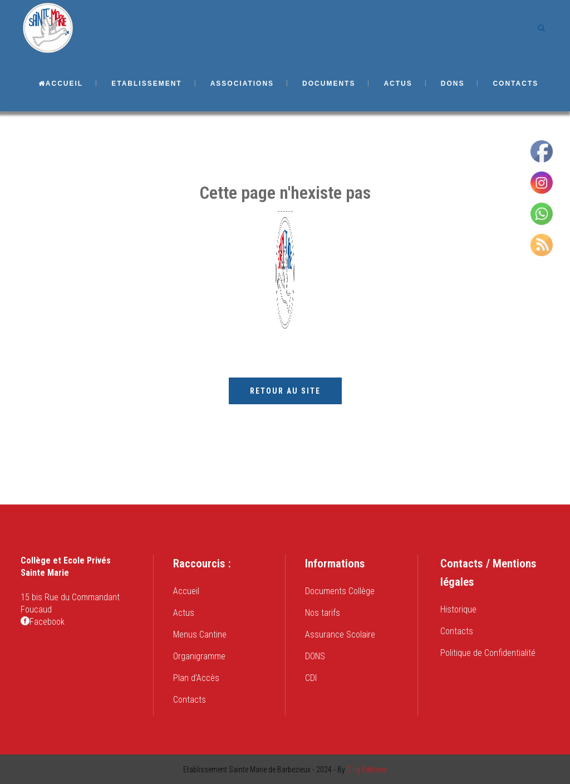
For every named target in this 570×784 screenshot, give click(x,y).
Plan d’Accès (196, 678)
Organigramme (199, 656)
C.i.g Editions (367, 769)
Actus (183, 612)
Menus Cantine (200, 634)
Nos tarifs (322, 612)
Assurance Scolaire (340, 634)
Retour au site (285, 390)
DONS (315, 656)
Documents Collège (340, 591)
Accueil (186, 591)
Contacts (189, 699)
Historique (458, 609)
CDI (311, 678)
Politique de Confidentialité (487, 653)
